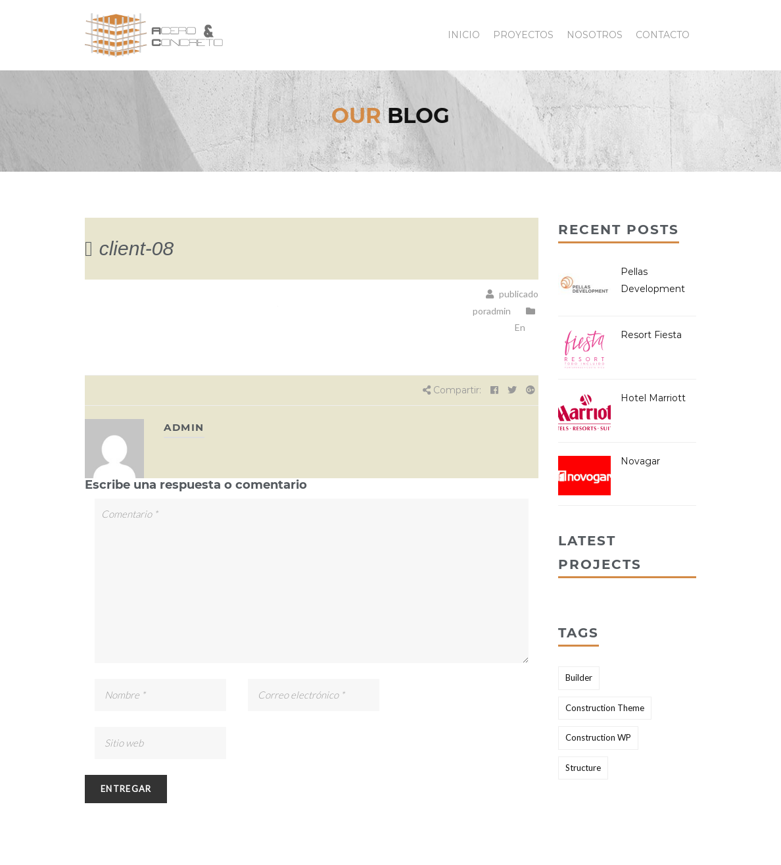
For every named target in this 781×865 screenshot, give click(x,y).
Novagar (640, 461)
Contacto (663, 35)
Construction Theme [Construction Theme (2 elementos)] (604, 708)
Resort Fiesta (651, 335)
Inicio (464, 35)
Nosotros (595, 35)
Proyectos (523, 35)
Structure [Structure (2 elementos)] (583, 767)
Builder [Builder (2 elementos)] (578, 677)
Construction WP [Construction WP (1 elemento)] (598, 737)
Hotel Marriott (653, 398)
